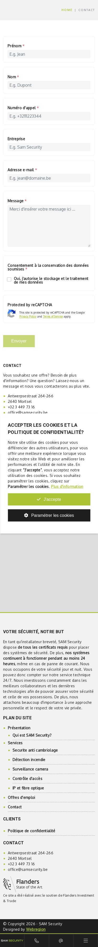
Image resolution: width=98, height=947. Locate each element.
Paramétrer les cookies (49, 515)
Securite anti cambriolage (35, 750)
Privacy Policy (27, 316)
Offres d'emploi (21, 797)
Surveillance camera (30, 769)
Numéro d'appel (23, 108)
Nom (13, 77)
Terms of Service (53, 316)
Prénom (16, 46)
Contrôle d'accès (27, 778)
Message (17, 201)
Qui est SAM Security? (32, 735)
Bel (37, 940)
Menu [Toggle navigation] (85, 940)
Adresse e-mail (22, 170)
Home (66, 10)
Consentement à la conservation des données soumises (48, 267)
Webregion (36, 929)
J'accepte (49, 499)
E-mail (61, 940)
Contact (15, 807)
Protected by (30, 305)
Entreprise (16, 139)
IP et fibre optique (28, 788)
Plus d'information (67, 486)
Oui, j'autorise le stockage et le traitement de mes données (48, 280)
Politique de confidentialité (31, 831)
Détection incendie (29, 759)
